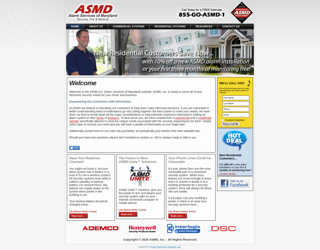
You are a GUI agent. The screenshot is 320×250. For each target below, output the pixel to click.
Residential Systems (170, 26)
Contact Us (231, 26)
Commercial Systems (128, 26)
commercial (182, 117)
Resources (204, 26)
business (113, 117)
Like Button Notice (79, 211)
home (100, 117)
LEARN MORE (227, 174)
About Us (96, 26)
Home (75, 26)
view (93, 211)
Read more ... (78, 216)
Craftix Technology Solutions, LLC (165, 247)
